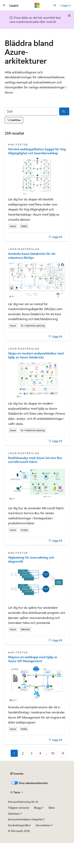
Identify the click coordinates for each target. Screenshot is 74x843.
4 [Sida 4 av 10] (40, 753)
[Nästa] (62, 753)
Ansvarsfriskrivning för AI (23, 802)
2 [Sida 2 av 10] (23, 753)
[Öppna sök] (55, 5)
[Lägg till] (55, 237)
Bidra (52, 807)
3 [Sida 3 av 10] (31, 753)
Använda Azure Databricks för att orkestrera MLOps (31, 256)
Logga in (65, 5)
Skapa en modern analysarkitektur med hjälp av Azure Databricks (36, 355)
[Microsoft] (37, 5)
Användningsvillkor (19, 825)
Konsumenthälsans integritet (25, 819)
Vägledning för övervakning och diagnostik (31, 559)
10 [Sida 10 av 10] (52, 753)
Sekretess (13, 813)
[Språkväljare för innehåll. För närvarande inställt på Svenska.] (17, 773)
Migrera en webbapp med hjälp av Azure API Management (32, 659)
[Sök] (31, 111)
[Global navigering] (4, 5)
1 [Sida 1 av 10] (14, 753)
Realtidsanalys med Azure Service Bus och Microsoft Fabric (35, 460)
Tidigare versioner (18, 807)
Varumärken (43, 825)
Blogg (37, 807)
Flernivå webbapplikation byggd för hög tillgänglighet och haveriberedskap (37, 151)
